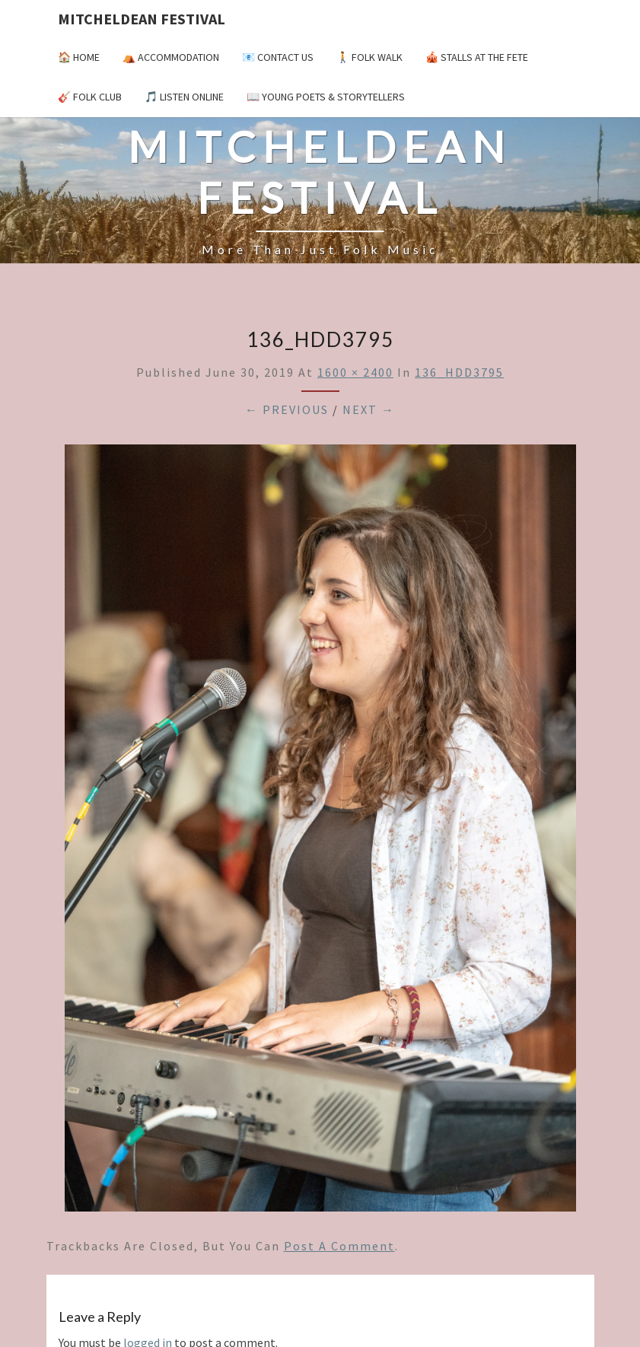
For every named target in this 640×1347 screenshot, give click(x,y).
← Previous (287, 409)
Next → (368, 409)
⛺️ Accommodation (171, 57)
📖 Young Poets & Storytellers (326, 96)
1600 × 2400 (355, 372)
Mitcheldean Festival (141, 18)
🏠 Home (79, 57)
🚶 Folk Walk (369, 57)
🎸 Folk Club (90, 96)
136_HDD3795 (459, 372)
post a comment (339, 1245)
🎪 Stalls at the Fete (476, 57)
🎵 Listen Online (184, 96)
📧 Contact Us (278, 57)
